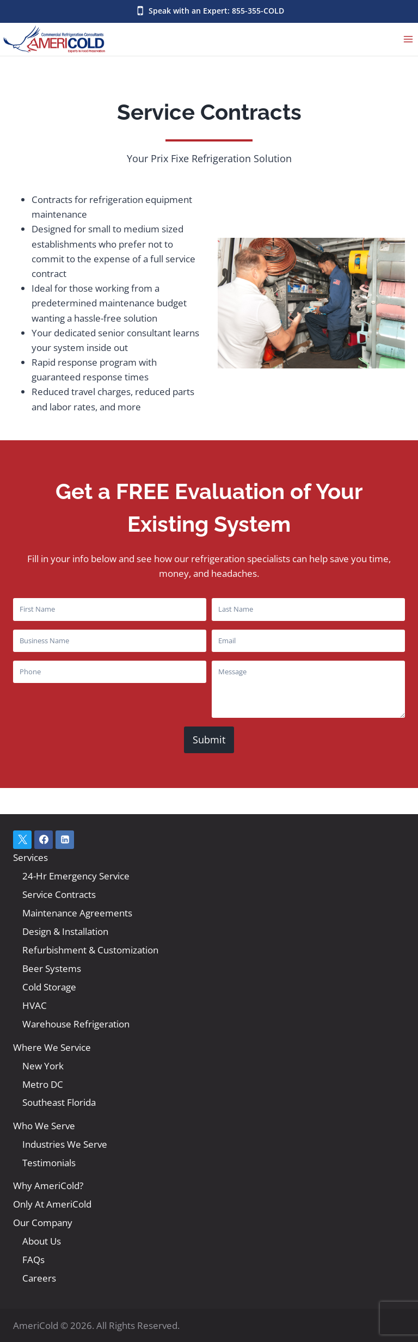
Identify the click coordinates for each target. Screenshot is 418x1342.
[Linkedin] (65, 839)
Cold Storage (49, 987)
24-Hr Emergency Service (76, 876)
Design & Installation (65, 931)
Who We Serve (44, 1125)
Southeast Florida (59, 1102)
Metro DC (42, 1084)
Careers (39, 1278)
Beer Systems (51, 968)
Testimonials (49, 1162)
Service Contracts (59, 894)
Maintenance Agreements (77, 913)
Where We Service (52, 1047)
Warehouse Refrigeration (76, 1024)
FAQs (33, 1259)
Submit (209, 739)
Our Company (42, 1222)
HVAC (34, 1005)
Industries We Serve (64, 1144)
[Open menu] (408, 38)
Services (30, 857)
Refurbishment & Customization (90, 950)
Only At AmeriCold (52, 1204)
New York (43, 1066)
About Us (41, 1241)
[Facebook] (43, 839)
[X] (22, 839)
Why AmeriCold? (48, 1185)
